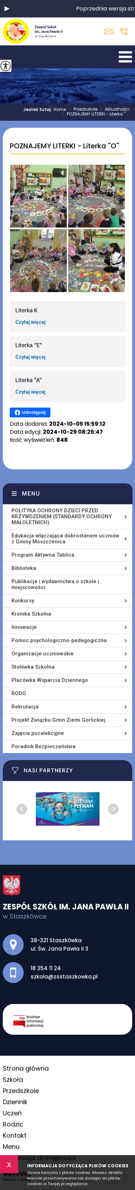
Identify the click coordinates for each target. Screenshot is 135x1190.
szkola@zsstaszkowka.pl (108, 31)
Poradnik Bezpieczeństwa (43, 746)
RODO (18, 693)
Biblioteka (23, 568)
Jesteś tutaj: (38, 109)
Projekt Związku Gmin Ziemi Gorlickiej (58, 720)
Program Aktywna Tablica (42, 555)
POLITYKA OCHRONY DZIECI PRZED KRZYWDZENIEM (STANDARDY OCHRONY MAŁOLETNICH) (61, 516)
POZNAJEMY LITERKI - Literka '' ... (94, 114)
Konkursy (22, 600)
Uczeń (12, 1113)
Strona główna (26, 1068)
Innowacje (24, 627)
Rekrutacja (25, 707)
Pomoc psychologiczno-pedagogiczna (59, 640)
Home (60, 109)
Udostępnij (30, 412)
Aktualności (113, 109)
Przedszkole (81, 109)
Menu (31, 493)
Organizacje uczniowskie (42, 653)
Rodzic (13, 1124)
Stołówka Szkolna (33, 667)
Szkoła (13, 1079)
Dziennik (15, 1102)
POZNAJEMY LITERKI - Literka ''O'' (64, 146)
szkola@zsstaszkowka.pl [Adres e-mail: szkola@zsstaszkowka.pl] (64, 976)
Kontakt (14, 1135)
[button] (7, 8)
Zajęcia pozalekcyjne (37, 733)
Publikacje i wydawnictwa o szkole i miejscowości (55, 584)
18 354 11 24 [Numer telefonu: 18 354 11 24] (46, 968)
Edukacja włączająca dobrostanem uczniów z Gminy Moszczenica (65, 539)
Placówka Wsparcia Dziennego (49, 680)
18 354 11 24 (124, 31)
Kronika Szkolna (31, 614)
